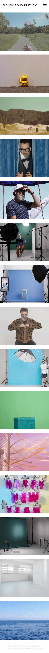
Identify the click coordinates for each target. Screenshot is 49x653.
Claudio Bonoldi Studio (19, 5)
